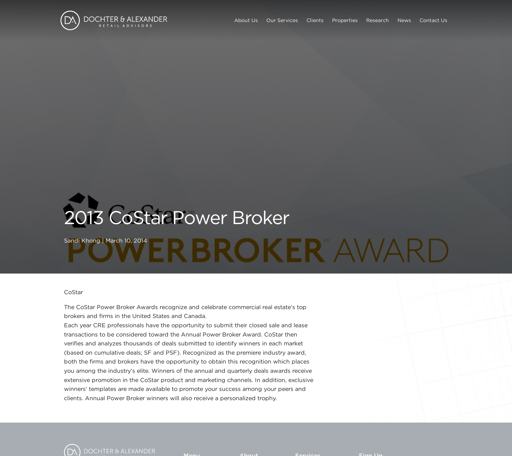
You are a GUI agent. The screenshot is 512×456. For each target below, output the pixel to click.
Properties (345, 20)
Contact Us (433, 20)
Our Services (282, 20)
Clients (315, 20)
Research (377, 20)
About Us (246, 20)
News (404, 20)
